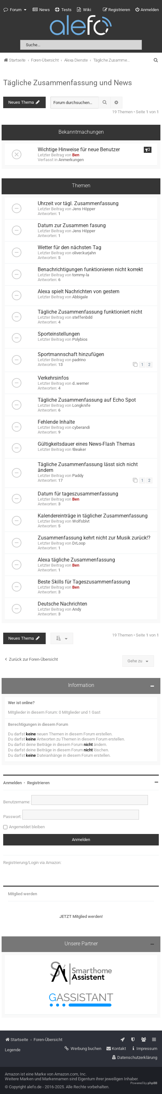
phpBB (152, 1083)
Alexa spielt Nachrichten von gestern (79, 291)
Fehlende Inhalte (56, 422)
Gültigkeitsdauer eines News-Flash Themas (86, 444)
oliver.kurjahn (84, 252)
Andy (76, 609)
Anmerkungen (71, 159)
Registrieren (38, 782)
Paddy (77, 475)
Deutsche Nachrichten (62, 604)
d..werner (80, 383)
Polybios (80, 339)
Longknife (81, 405)
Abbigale (80, 296)
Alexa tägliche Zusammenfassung (76, 560)
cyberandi (81, 427)
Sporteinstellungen (59, 334)
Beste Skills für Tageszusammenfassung (84, 582)
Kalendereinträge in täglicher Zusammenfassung (93, 516)
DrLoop (78, 543)
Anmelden (12, 782)
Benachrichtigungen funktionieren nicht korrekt (90, 269)
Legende (12, 1049)
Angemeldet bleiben (27, 826)
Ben (75, 155)
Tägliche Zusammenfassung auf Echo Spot (87, 400)
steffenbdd (82, 317)
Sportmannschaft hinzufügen (71, 354)
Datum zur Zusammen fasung (72, 225)
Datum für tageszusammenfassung (78, 494)
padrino (79, 359)
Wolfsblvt (80, 521)
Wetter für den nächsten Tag (69, 247)
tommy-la (80, 274)
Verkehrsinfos (53, 378)
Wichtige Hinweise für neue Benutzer (79, 150)
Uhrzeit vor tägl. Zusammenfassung (78, 203)
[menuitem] (41, 9)
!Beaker (79, 449)
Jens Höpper (83, 208)
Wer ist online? (21, 702)
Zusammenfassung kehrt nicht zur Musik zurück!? (94, 538)
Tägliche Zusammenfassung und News (67, 82)
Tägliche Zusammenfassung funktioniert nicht (90, 312)
